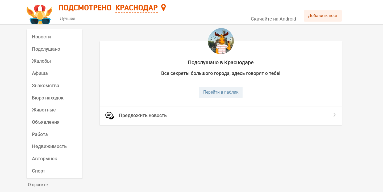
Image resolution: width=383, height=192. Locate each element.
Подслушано (46, 49)
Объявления (46, 122)
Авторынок (44, 158)
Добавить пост (323, 15)
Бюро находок (48, 98)
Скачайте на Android (273, 19)
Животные (44, 110)
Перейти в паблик (221, 92)
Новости (41, 36)
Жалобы (41, 61)
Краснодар (136, 8)
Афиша (40, 73)
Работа (40, 134)
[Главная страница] (40, 12)
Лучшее (67, 18)
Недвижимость (49, 146)
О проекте (38, 184)
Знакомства (45, 85)
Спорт (38, 171)
